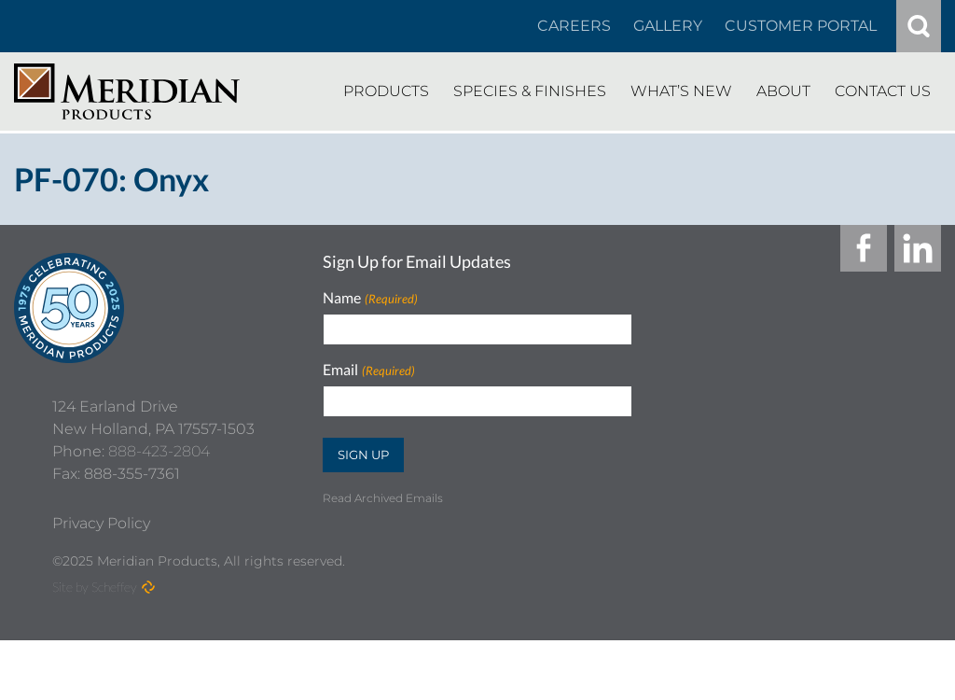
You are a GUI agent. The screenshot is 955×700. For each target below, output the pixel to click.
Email (368, 370)
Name (370, 298)
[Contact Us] (882, 91)
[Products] (386, 91)
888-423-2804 (159, 511)
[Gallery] (668, 26)
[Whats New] (681, 91)
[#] (918, 26)
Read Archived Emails (383, 498)
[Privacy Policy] (101, 583)
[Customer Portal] (800, 26)
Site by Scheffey (94, 646)
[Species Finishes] (529, 91)
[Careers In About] (574, 26)
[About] (783, 91)
